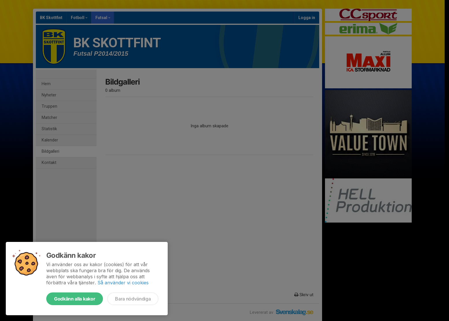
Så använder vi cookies (123, 282)
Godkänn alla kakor (74, 299)
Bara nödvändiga (133, 299)
